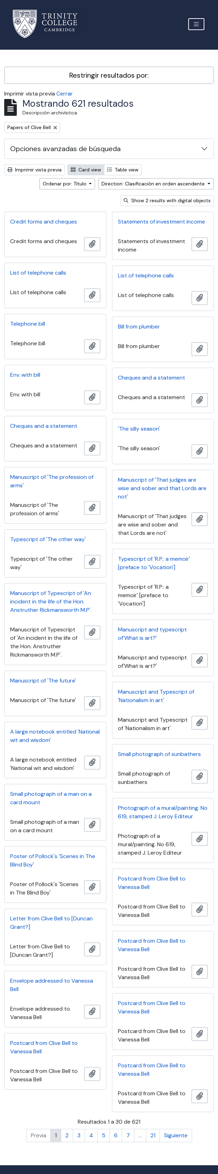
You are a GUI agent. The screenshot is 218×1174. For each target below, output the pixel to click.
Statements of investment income (161, 221)
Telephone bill (27, 323)
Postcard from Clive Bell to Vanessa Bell (151, 883)
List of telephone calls (38, 272)
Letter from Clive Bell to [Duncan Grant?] (51, 923)
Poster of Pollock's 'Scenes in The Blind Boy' (52, 860)
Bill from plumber (139, 326)
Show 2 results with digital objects (167, 200)
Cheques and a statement (151, 377)
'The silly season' (139, 428)
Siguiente (176, 1135)
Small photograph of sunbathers (159, 754)
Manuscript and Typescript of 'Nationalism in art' (156, 696)
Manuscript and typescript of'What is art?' (152, 634)
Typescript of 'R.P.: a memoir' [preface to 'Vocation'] (154, 563)
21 (152, 1135)
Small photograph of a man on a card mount (51, 798)
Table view (123, 170)
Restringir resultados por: (109, 75)
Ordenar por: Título (65, 184)
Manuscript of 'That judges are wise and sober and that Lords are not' (162, 488)
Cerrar (64, 93)
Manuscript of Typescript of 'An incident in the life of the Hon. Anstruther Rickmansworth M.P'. (50, 601)
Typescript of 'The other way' (48, 539)
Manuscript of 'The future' (43, 680)
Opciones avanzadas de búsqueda (65, 148)
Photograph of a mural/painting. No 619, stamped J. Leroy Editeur (163, 812)
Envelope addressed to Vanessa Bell (51, 985)
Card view (86, 170)
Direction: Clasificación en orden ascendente (153, 184)
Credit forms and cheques (43, 221)
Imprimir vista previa (34, 170)
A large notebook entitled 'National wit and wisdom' (55, 736)
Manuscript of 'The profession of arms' (51, 481)
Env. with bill (25, 375)
